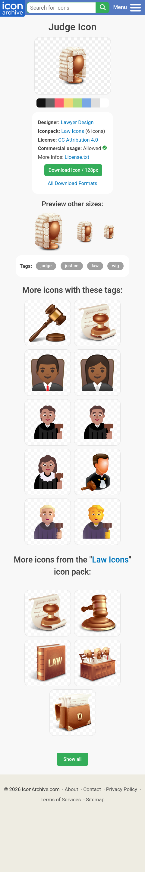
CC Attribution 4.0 (78, 140)
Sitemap (95, 800)
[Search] (102, 7)
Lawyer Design (77, 122)
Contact (92, 789)
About (71, 789)
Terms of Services (60, 800)
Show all (72, 759)
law (95, 265)
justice (72, 265)
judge (46, 265)
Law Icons (72, 131)
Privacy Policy (121, 789)
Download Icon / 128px (73, 170)
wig (115, 265)
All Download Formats (72, 183)
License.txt (77, 157)
